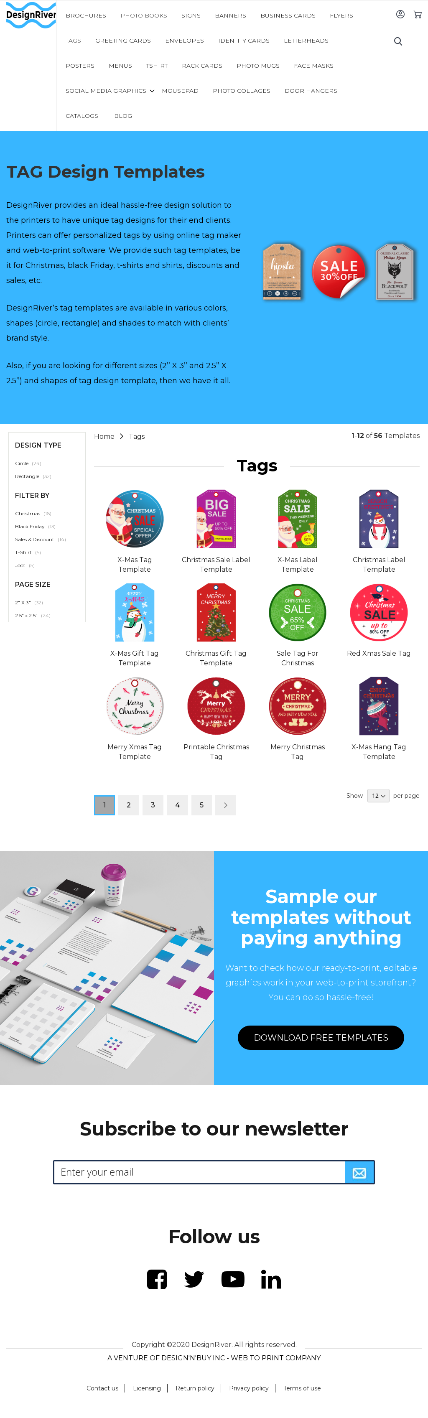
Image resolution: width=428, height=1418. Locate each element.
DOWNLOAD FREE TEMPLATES (321, 1038)
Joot (29, 565)
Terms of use (302, 1388)
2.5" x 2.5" (37, 615)
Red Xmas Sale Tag (379, 653)
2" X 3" (33, 602)
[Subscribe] (359, 1172)
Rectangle (38, 476)
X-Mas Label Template (298, 564)
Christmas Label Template (379, 564)
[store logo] (31, 15)
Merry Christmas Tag (297, 752)
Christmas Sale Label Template (216, 564)
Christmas (38, 513)
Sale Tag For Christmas (297, 658)
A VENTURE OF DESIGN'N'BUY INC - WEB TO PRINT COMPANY (214, 1358)
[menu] (213, 65)
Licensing (147, 1388)
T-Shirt (32, 552)
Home (105, 436)
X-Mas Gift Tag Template (134, 658)
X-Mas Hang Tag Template (379, 752)
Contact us (102, 1388)
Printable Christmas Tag (216, 752)
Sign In (400, 14)
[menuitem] (86, 15)
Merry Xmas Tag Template (134, 752)
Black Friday (40, 526)
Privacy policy (249, 1388)
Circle (33, 463)
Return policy (195, 1388)
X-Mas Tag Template (134, 564)
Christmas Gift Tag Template (216, 658)
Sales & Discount (45, 539)
